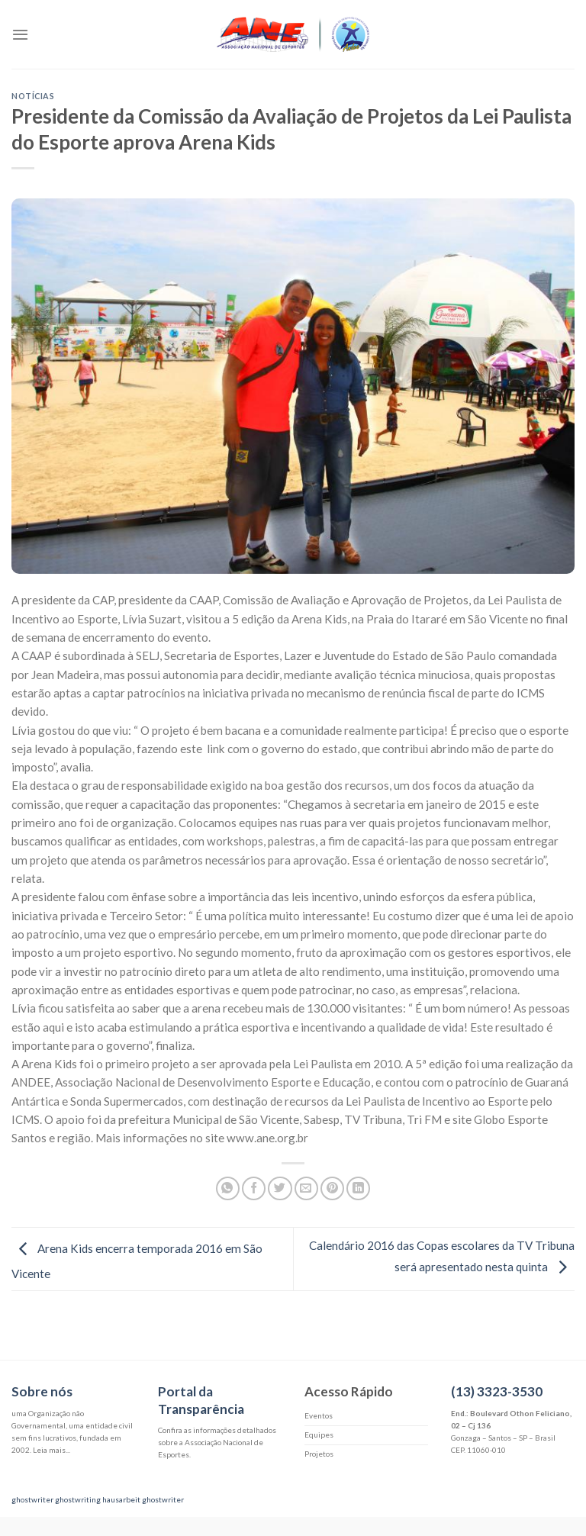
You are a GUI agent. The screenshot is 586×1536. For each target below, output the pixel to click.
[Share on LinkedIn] (358, 1188)
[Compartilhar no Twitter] (279, 1188)
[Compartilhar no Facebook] (254, 1188)
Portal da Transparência (201, 1399)
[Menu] (20, 34)
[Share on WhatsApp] (228, 1188)
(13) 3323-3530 (497, 1391)
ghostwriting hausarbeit (97, 1499)
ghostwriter (32, 1499)
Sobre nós (41, 1391)
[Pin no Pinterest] (332, 1188)
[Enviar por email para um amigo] (306, 1188)
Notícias (32, 96)
